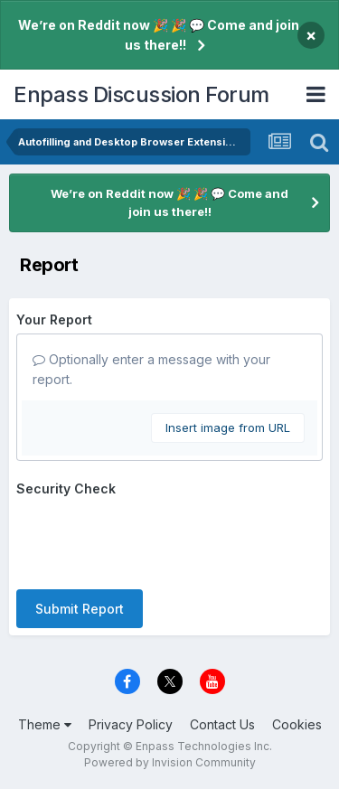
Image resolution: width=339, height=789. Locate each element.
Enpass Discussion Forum (141, 94)
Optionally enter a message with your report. (151, 369)
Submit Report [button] (79, 608)
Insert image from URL (227, 427)
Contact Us (222, 724)
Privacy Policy (131, 724)
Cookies (297, 724)
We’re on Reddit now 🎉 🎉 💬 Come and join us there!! (158, 34)
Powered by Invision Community (170, 762)
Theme (44, 724)
